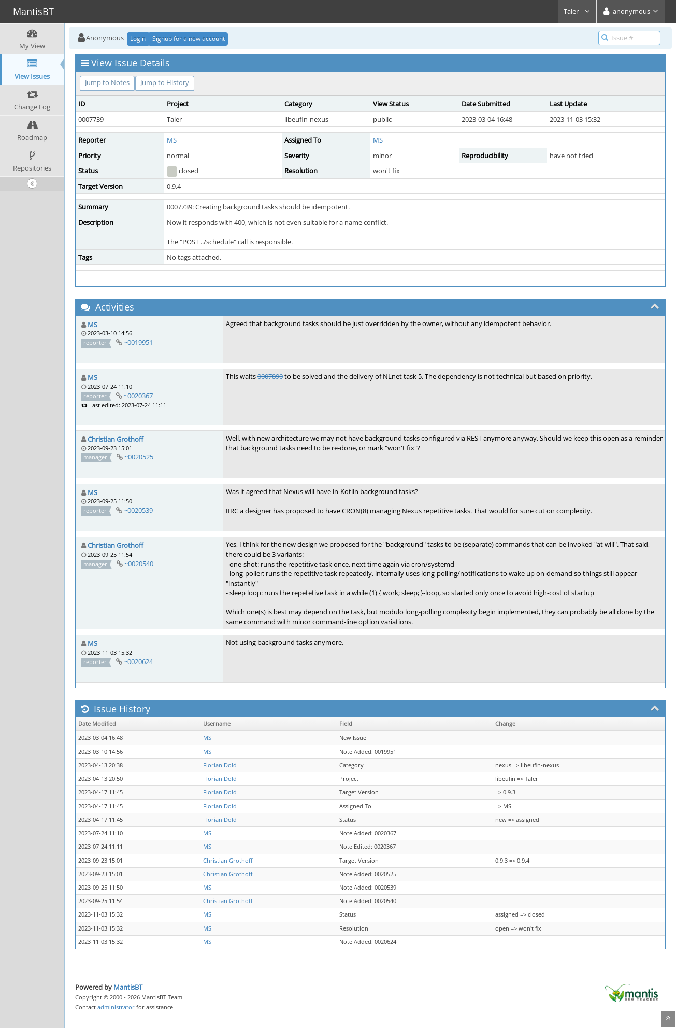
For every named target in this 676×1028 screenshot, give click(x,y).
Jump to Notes (107, 82)
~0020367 (138, 395)
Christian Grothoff (115, 439)
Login (138, 38)
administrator (116, 1007)
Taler (577, 11)
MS (172, 140)
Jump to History (164, 82)
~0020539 (138, 510)
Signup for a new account (188, 38)
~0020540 (138, 563)
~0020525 (138, 456)
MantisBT (127, 987)
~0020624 (138, 661)
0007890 (270, 376)
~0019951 (138, 342)
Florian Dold (220, 765)
